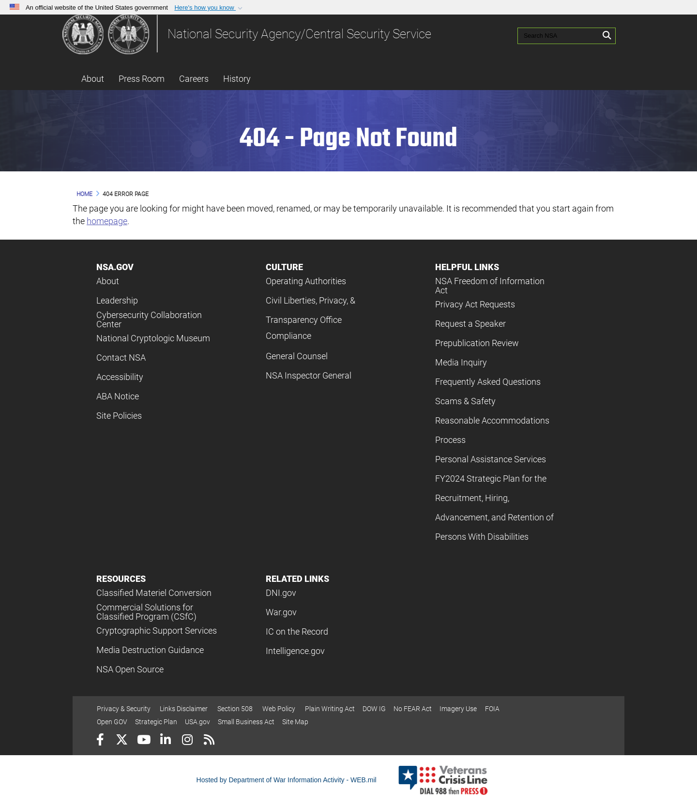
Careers (194, 79)
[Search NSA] (551, 34)
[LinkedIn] (165, 741)
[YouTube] (143, 741)
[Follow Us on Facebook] (99, 741)
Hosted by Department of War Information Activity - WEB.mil (287, 780)
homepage (107, 221)
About (92, 79)
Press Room (142, 79)
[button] (209, 8)
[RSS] (208, 741)
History (237, 79)
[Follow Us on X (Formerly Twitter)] (121, 741)
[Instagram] (187, 741)
